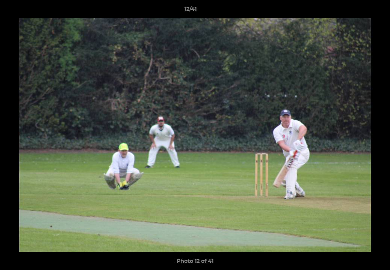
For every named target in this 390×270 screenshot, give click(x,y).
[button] (358, 11)
